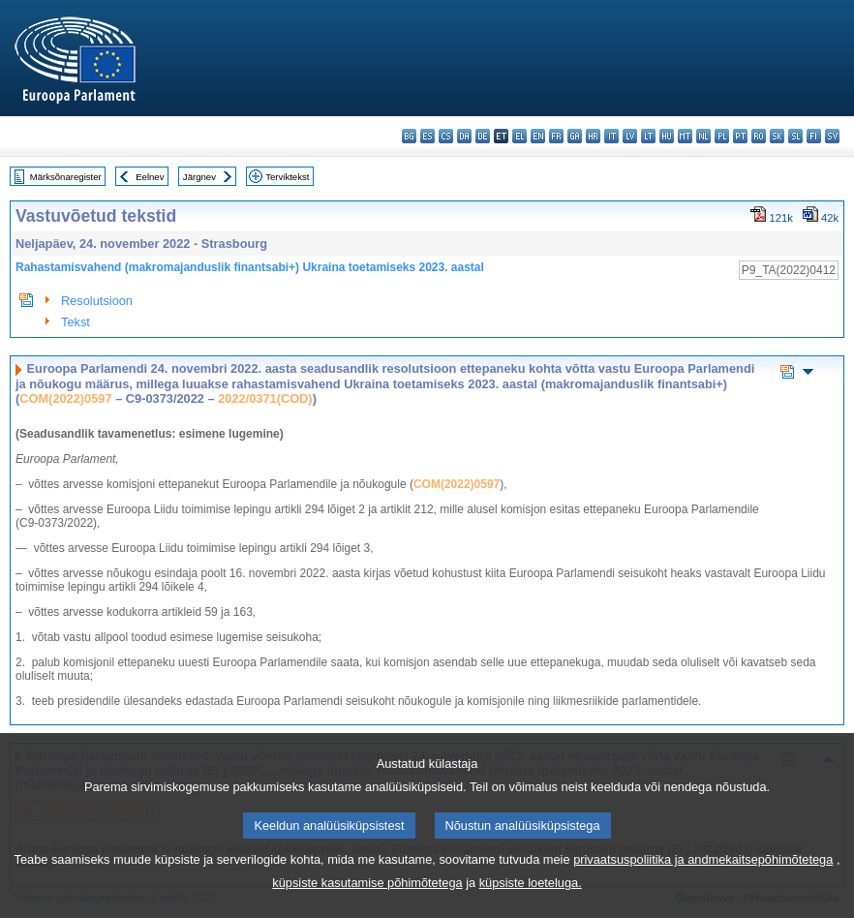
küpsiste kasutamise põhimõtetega (367, 897)
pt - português (740, 136)
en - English (538, 136)
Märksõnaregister (66, 176)
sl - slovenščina (795, 136)
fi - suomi (814, 136)
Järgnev (199, 176)
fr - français (556, 136)
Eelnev (150, 176)
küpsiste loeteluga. (530, 897)
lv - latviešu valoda (630, 136)
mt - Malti (685, 136)
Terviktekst (287, 176)
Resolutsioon (97, 300)
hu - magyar (666, 136)
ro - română (758, 136)
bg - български (409, 136)
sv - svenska (832, 136)
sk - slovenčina (777, 136)
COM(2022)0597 (65, 398)
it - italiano (611, 136)
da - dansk (464, 136)
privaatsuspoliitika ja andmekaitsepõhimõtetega (703, 874)
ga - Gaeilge (574, 136)
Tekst (75, 322)
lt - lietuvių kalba (648, 136)
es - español (427, 136)
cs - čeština (446, 136)
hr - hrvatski (593, 136)
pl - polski (722, 136)
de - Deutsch (482, 136)
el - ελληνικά (519, 136)
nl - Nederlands (703, 136)
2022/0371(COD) (265, 398)
